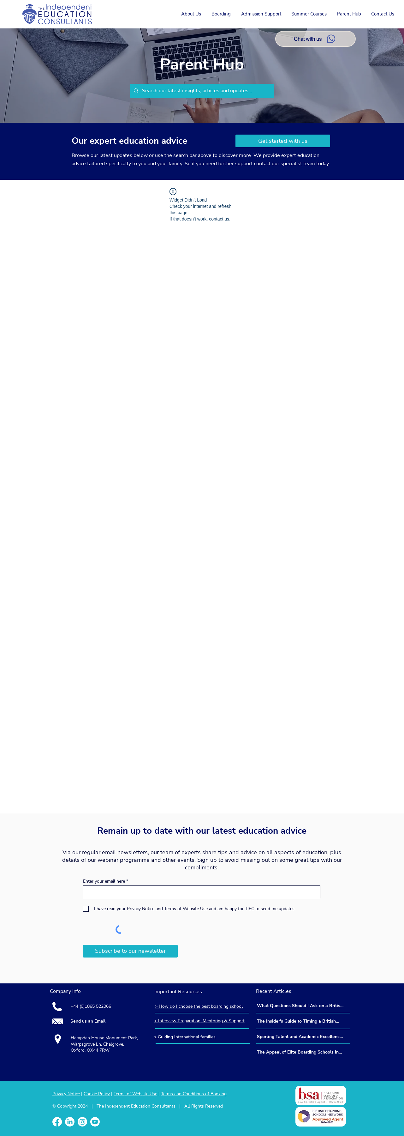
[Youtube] (95, 1122)
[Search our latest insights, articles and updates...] (201, 91)
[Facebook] (57, 1122)
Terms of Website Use (135, 1094)
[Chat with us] (315, 39)
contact (263, 163)
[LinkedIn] (69, 1122)
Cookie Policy (97, 1094)
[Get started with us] (282, 141)
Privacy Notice (66, 1094)
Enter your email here (104, 881)
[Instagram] (82, 1122)
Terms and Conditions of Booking (194, 1094)
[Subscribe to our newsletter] (130, 951)
